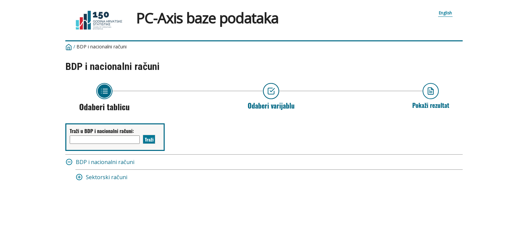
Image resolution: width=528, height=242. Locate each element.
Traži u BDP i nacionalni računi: (102, 130)
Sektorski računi (106, 177)
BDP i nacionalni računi (101, 46)
